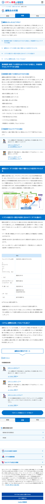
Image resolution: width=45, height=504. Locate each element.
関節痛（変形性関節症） (8, 432)
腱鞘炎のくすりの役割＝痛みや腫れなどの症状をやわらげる (20, 48)
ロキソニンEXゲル (13, 368)
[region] (22, 484)
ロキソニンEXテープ (13, 381)
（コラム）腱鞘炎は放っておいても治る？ (15, 59)
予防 (37, 16)
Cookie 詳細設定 (22, 502)
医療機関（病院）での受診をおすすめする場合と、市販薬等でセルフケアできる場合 (23, 42)
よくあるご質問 (12, 376)
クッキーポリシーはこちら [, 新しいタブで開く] (12, 485)
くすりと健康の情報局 (12, 3)
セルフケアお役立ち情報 (11, 462)
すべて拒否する (22, 498)
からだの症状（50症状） (11, 451)
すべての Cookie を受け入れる (22, 494)
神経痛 (4, 438)
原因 (7, 16)
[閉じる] (41, 466)
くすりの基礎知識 (10, 457)
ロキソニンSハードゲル (14, 395)
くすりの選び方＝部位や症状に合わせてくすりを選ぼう (19, 53)
